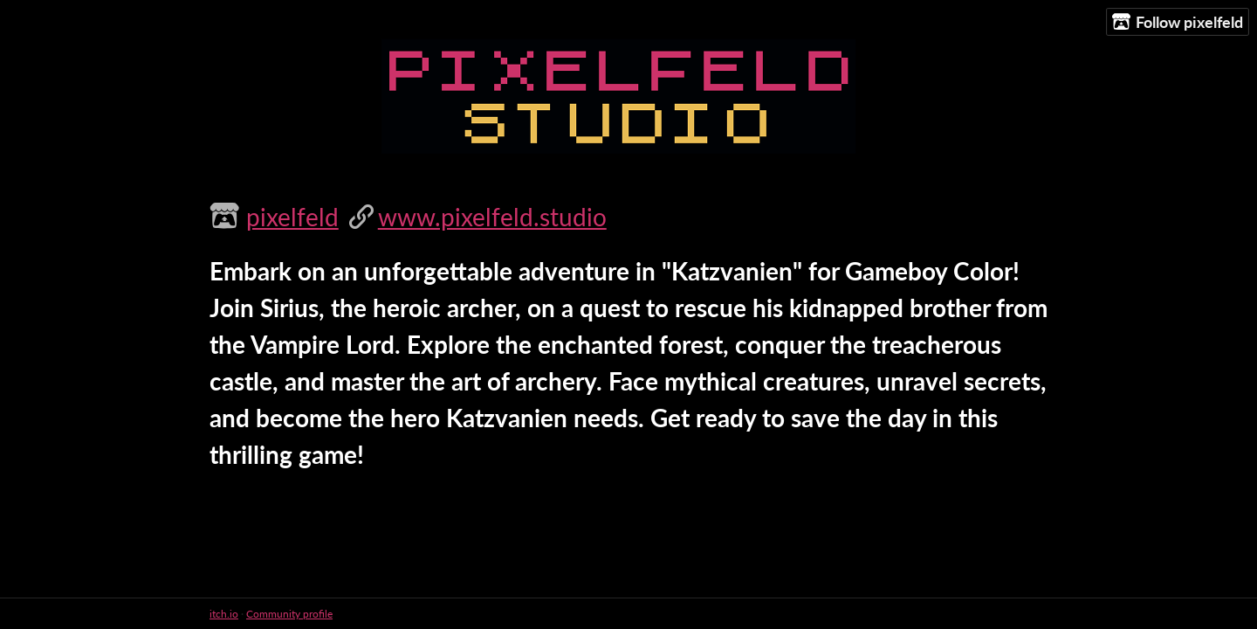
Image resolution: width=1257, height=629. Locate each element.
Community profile (289, 613)
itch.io (224, 613)
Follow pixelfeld (1177, 22)
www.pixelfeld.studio (492, 217)
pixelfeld (292, 217)
